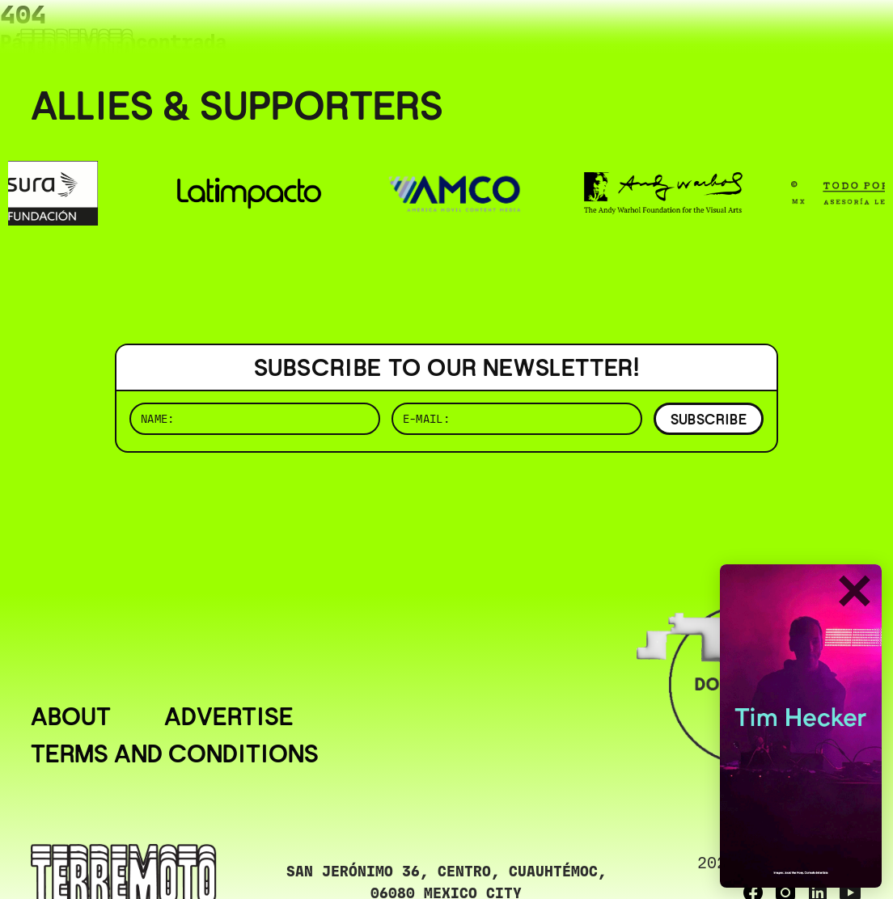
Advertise (229, 716)
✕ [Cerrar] (853, 593)
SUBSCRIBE (709, 419)
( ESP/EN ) (804, 36)
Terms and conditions (175, 754)
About (71, 716)
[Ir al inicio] (76, 45)
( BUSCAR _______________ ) (594, 36)
